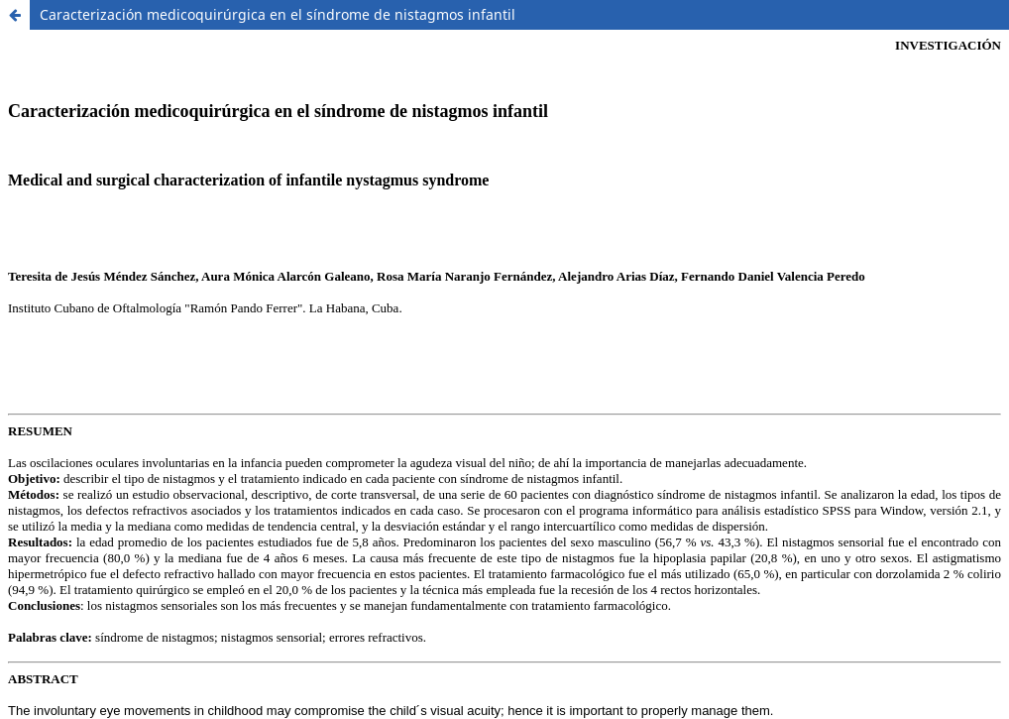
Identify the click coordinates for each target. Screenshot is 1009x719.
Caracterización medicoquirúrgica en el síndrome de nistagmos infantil (277, 14)
